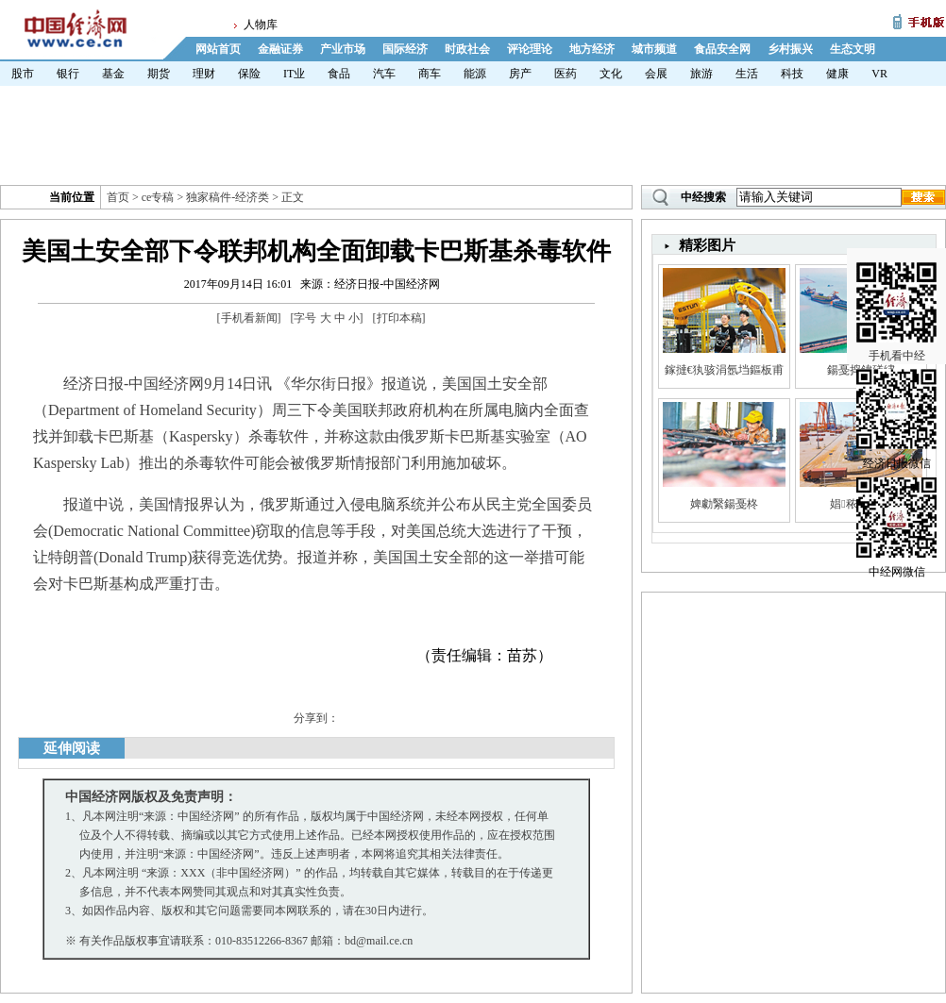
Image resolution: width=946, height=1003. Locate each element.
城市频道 (654, 49)
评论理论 (529, 49)
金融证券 (280, 49)
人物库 (261, 24)
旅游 (701, 73)
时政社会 (467, 49)
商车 (429, 73)
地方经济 (592, 49)
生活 (746, 73)
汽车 (384, 73)
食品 (339, 73)
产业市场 (342, 49)
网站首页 (218, 49)
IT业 (294, 73)
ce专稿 (158, 197)
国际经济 (405, 49)
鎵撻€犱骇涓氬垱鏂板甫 (724, 369)
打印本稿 (399, 318)
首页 (118, 197)
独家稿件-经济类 (227, 197)
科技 (792, 73)
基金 (113, 73)
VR (879, 73)
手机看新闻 (249, 318)
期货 (158, 73)
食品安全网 (722, 49)
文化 (611, 73)
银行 (68, 73)
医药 (565, 73)
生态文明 (852, 49)
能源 (475, 73)
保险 (249, 73)
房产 (520, 73)
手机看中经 (896, 284)
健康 (837, 73)
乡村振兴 (790, 49)
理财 (204, 73)
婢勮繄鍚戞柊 (724, 503)
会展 (656, 73)
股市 (22, 73)
